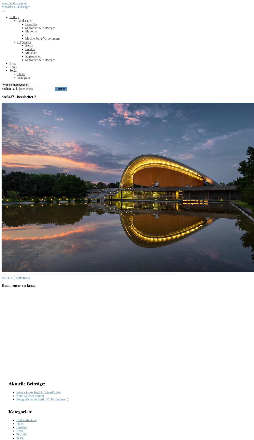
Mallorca (31, 31)
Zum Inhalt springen (14, 3)
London (30, 49)
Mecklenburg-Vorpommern (42, 38)
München (31, 52)
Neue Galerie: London (30, 395)
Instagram (23, 77)
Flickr (21, 74)
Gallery (14, 17)
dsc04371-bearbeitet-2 (16, 277)
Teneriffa (31, 24)
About (13, 67)
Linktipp (21, 427)
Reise (19, 430)
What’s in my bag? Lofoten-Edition (38, 392)
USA (28, 35)
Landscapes (24, 20)
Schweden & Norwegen (40, 27)
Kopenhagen (33, 56)
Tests (19, 438)
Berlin (29, 45)
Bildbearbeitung (26, 420)
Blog (12, 63)
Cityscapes (24, 42)
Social (13, 70)
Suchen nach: (10, 88)
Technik (21, 434)
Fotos (19, 423)
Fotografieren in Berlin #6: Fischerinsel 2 (42, 399)
